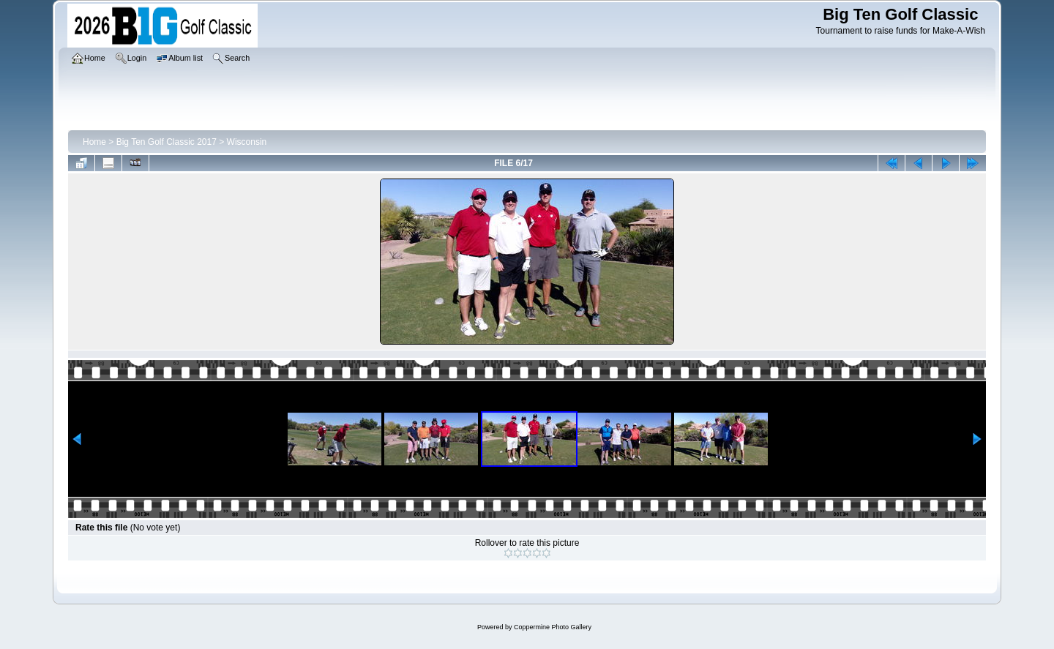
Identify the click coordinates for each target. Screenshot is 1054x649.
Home (94, 142)
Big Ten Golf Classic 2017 (166, 142)
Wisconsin (247, 142)
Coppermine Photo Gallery (552, 627)
